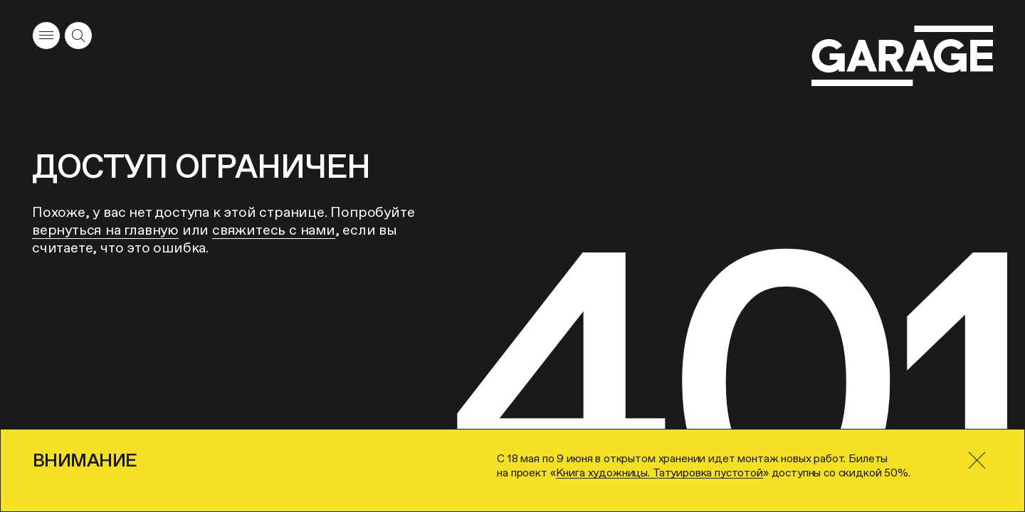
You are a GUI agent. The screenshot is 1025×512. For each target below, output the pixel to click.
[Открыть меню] (46, 35)
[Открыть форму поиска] (78, 35)
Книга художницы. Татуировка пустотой (659, 472)
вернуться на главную (105, 229)
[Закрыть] (976, 460)
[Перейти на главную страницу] (902, 56)
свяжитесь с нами (273, 229)
